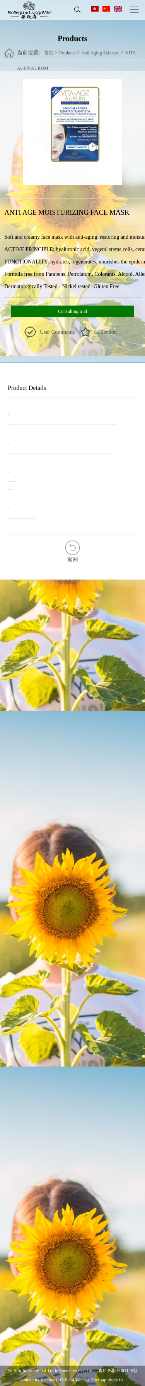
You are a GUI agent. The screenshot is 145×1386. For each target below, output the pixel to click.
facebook (49, 1380)
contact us (29, 1380)
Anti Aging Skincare (100, 49)
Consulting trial (72, 311)
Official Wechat (74, 1380)
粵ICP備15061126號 (118, 1370)
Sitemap (98, 1380)
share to (115, 1380)
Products (67, 49)
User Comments (57, 332)
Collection (105, 332)
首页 (48, 49)
